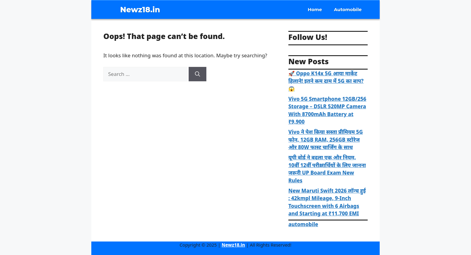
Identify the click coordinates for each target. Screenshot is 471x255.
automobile (303, 224)
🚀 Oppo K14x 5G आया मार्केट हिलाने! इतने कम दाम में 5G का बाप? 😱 (325, 81)
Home (315, 9)
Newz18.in (140, 9)
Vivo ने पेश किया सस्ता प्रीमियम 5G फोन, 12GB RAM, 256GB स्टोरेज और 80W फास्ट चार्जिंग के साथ (325, 139)
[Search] (197, 74)
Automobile (348, 9)
